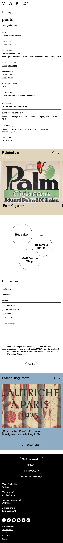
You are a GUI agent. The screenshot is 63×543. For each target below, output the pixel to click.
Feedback (8, 313)
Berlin (47, 57)
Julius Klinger (14, 53)
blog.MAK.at (31, 470)
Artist (6, 156)
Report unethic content (12, 309)
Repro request (10, 305)
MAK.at (31, 464)
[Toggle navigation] (58, 3)
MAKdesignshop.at (31, 476)
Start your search (31, 459)
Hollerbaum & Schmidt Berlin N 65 (29, 57)
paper (4, 65)
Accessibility (6, 536)
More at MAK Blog (31, 449)
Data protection (7, 530)
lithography (12, 65)
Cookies (5, 539)
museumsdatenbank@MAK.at (12, 502)
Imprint (4, 533)
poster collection (9, 44)
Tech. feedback (10, 318)
